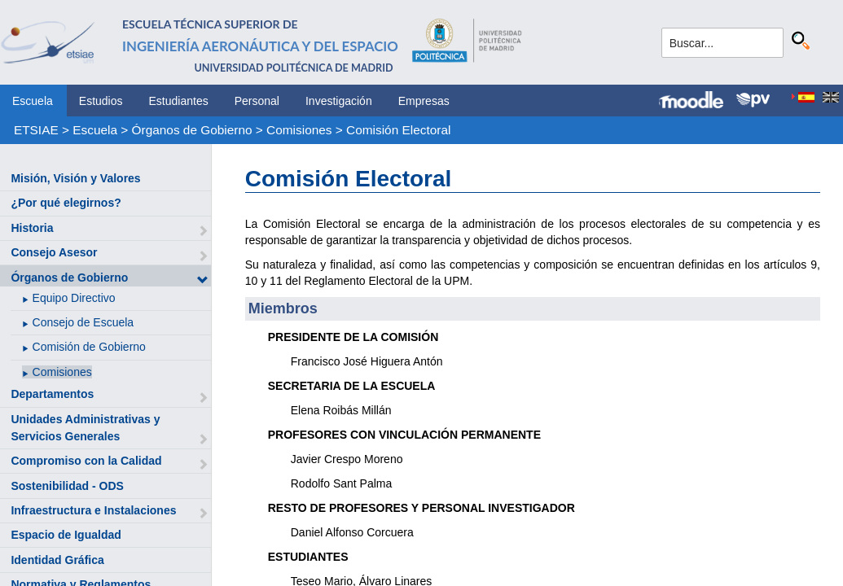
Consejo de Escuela (83, 322)
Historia (32, 227)
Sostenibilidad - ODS (67, 485)
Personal (257, 100)
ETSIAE (36, 130)
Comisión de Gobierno (89, 346)
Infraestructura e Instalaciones (93, 510)
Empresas (424, 100)
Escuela (32, 100)
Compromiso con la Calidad (86, 460)
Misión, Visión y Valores (75, 178)
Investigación (338, 100)
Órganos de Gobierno (192, 130)
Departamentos (52, 393)
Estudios (101, 100)
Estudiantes (179, 100)
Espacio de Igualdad (66, 534)
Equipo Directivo (74, 297)
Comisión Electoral (398, 130)
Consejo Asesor (54, 252)
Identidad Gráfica (57, 559)
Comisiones (298, 130)
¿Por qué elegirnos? (66, 202)
